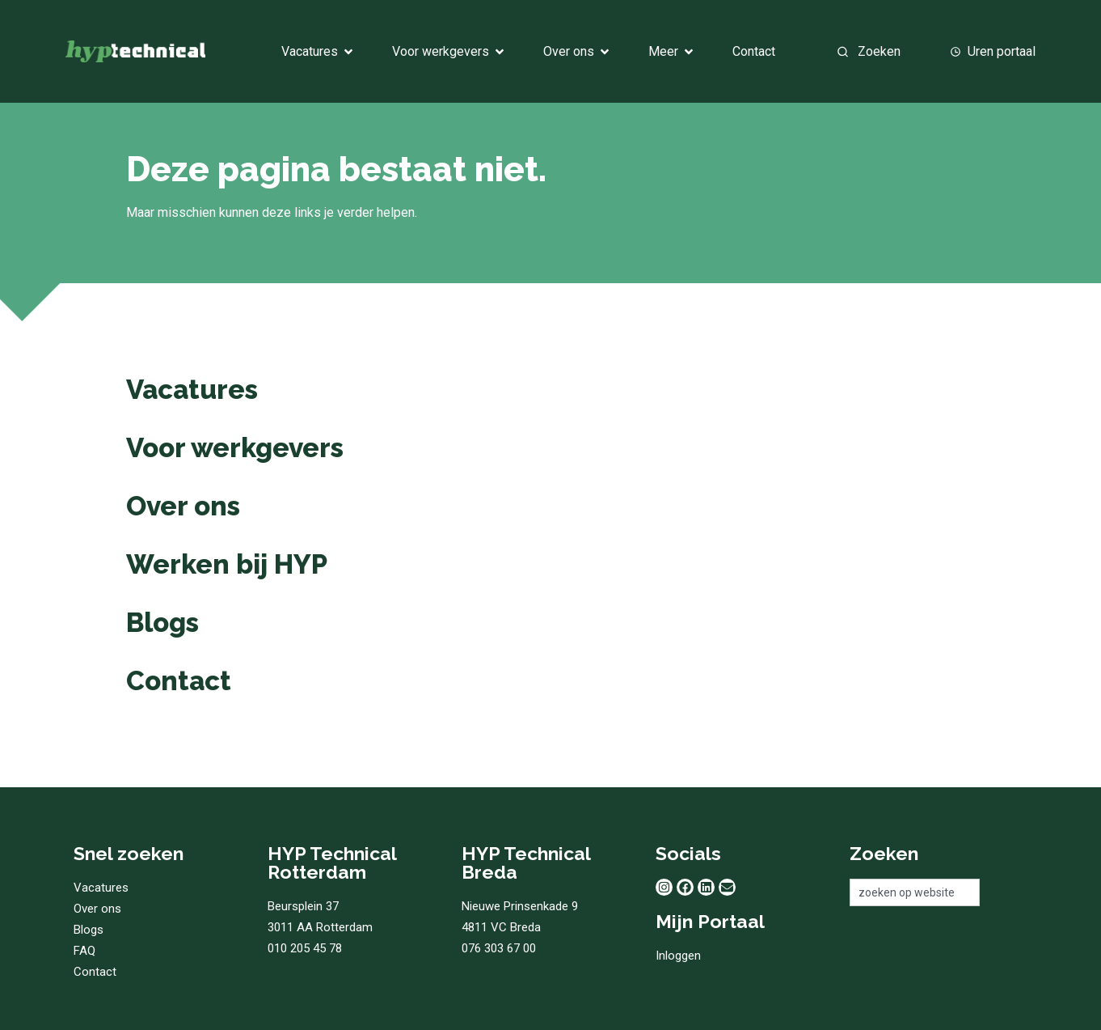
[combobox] (885, 51)
